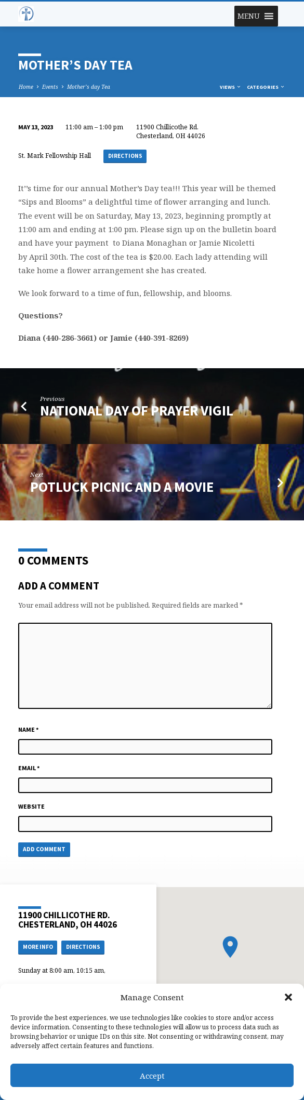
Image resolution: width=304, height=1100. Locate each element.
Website (31, 806)
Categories (266, 87)
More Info (38, 946)
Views (231, 87)
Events (50, 86)
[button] (288, 997)
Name (28, 729)
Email (29, 768)
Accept (152, 1075)
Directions (125, 155)
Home (26, 86)
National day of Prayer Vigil (136, 410)
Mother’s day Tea (88, 86)
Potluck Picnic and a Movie (122, 486)
